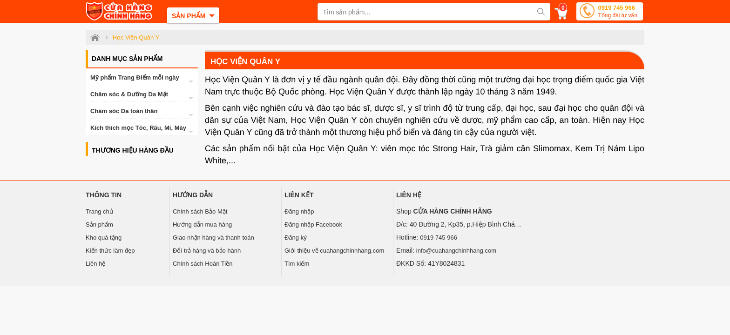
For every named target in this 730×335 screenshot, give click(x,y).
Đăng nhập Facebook (313, 224)
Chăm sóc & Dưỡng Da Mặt (129, 94)
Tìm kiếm (296, 263)
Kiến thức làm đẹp (110, 250)
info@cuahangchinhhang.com (456, 250)
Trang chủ (99, 211)
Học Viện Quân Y (245, 61)
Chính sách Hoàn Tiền (202, 263)
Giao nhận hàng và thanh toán (213, 237)
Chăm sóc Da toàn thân (123, 110)
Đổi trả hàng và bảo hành (207, 250)
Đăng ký (295, 237)
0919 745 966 (617, 12)
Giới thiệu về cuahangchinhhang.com (334, 250)
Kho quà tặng (104, 237)
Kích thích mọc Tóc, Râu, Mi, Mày (138, 127)
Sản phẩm (99, 224)
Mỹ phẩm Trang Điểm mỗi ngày (134, 77)
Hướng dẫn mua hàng (202, 224)
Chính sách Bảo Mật (200, 211)
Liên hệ (95, 263)
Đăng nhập (299, 211)
